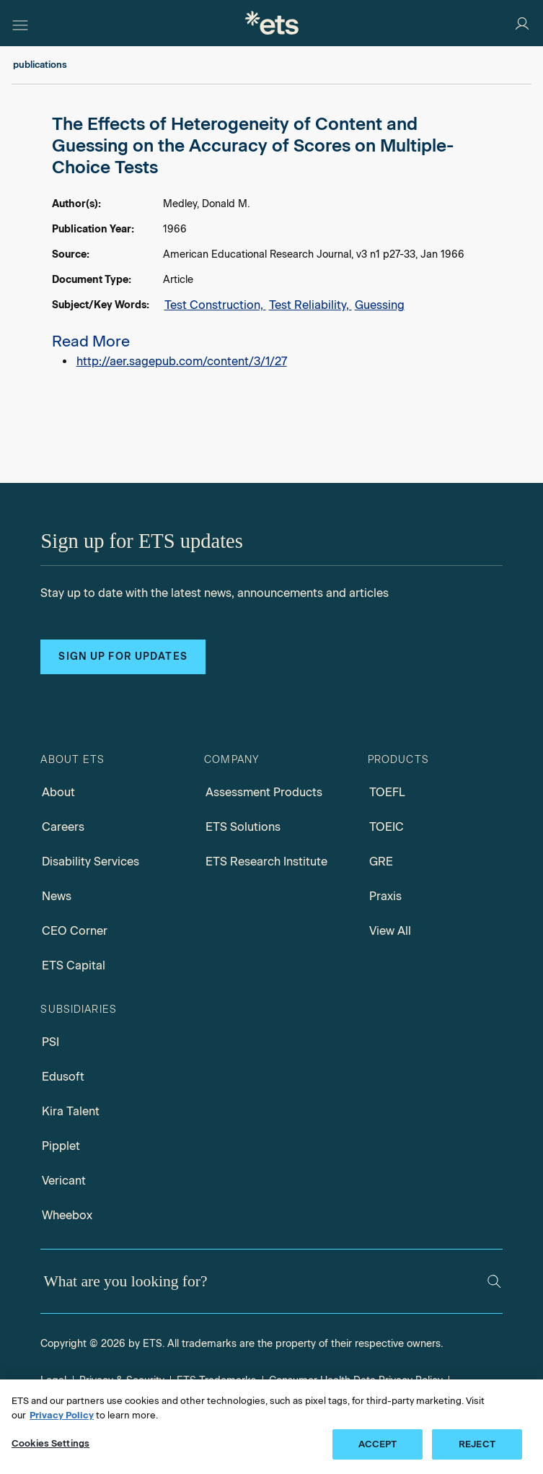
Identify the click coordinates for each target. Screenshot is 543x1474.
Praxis (385, 896)
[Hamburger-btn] (20, 23)
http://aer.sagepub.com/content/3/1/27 (181, 361)
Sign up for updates (122, 656)
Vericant (64, 1180)
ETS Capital (73, 965)
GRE (381, 861)
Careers (63, 827)
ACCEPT (377, 1444)
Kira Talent (71, 1111)
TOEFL (387, 792)
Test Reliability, (310, 305)
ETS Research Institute (266, 861)
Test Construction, (215, 305)
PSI (50, 1042)
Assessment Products (264, 792)
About (58, 792)
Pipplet (61, 1146)
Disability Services (90, 861)
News (56, 896)
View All (390, 931)
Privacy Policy (62, 1415)
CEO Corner (74, 931)
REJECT (477, 1444)
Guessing (380, 305)
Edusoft (63, 1076)
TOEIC (386, 827)
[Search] (494, 1281)
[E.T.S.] (271, 22)
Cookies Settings (50, 1443)
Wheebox (67, 1215)
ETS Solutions (243, 827)
